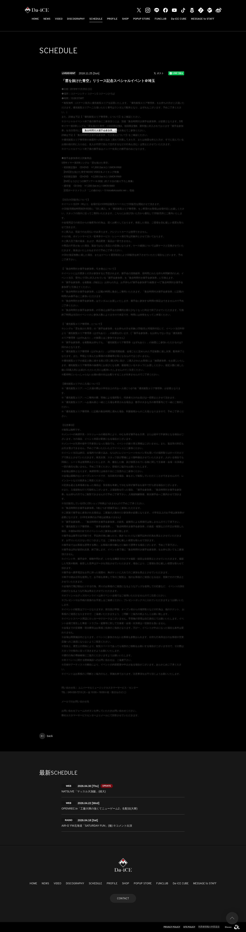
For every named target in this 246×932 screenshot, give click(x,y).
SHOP (125, 18)
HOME (35, 18)
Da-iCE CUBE (178, 18)
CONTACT (123, 898)
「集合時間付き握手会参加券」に (99, 130)
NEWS (46, 18)
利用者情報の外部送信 (208, 926)
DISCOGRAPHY (76, 18)
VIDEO (58, 18)
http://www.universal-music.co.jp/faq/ (81, 706)
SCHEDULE (95, 18)
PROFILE (112, 18)
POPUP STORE (141, 18)
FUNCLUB (160, 18)
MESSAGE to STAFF (202, 18)
